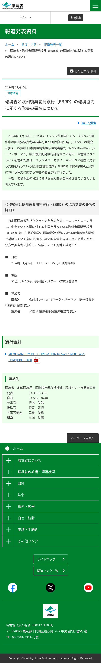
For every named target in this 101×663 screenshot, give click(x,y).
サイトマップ (46, 559)
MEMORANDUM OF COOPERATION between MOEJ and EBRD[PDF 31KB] (46, 358)
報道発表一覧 (53, 44)
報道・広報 (29, 44)
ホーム (9, 44)
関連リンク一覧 (47, 570)
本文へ (23, 17)
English (76, 17)
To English (88, 122)
